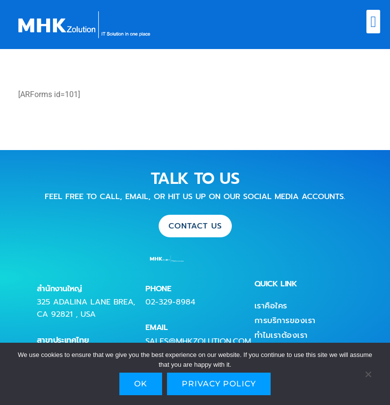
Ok (140, 383)
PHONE (158, 289)
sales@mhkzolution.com (198, 341)
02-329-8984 (170, 302)
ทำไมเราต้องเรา (281, 335)
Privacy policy (219, 383)
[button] (373, 21)
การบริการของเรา (285, 321)
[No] (368, 376)
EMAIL (156, 327)
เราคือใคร (270, 306)
